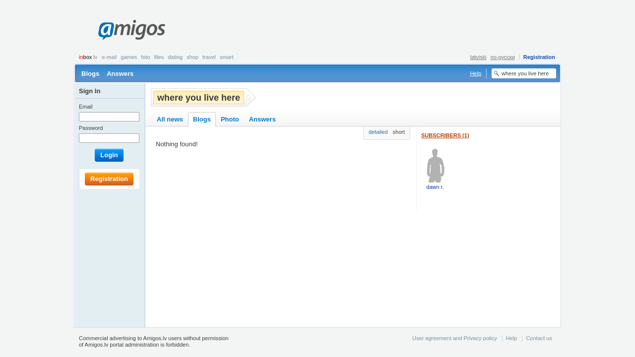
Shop (192, 57)
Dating (175, 57)
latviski (478, 57)
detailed (378, 132)
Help (475, 73)
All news (170, 119)
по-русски (503, 57)
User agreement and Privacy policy (454, 338)
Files (159, 57)
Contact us (539, 338)
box (88, 57)
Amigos (131, 30)
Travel (209, 57)
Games (129, 57)
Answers (120, 73)
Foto (145, 57)
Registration (539, 57)
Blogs (90, 73)
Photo (230, 119)
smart (227, 57)
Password (91, 128)
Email (86, 107)
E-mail (109, 57)
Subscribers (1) (445, 135)
